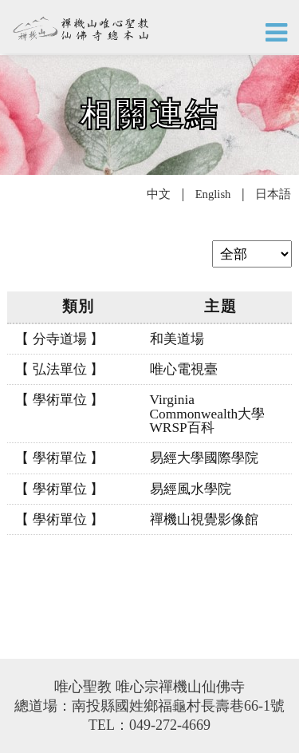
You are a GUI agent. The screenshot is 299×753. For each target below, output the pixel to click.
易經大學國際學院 (204, 458)
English (213, 194)
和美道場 (177, 339)
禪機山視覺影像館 (204, 519)
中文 (160, 194)
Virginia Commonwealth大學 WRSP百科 (208, 413)
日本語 (271, 194)
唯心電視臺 (184, 369)
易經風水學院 (190, 489)
